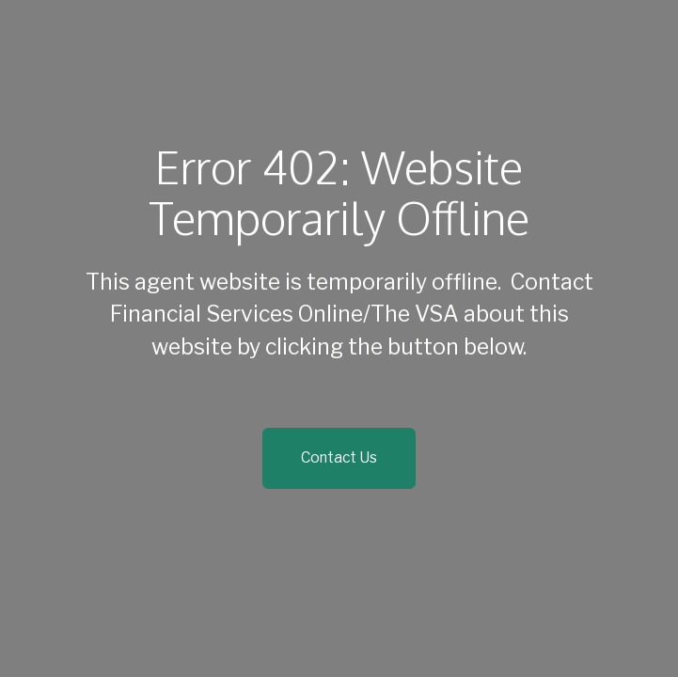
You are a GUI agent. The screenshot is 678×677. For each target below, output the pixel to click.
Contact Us (339, 457)
